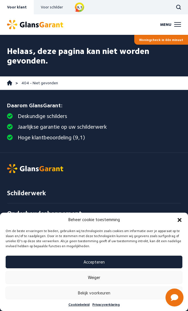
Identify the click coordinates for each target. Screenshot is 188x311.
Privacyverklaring (106, 304)
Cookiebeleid (78, 304)
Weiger (94, 277)
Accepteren (94, 262)
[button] (179, 220)
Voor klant (17, 7)
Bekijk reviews (79, 7)
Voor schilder (52, 7)
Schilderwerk (26, 193)
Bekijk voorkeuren (94, 293)
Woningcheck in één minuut (161, 40)
